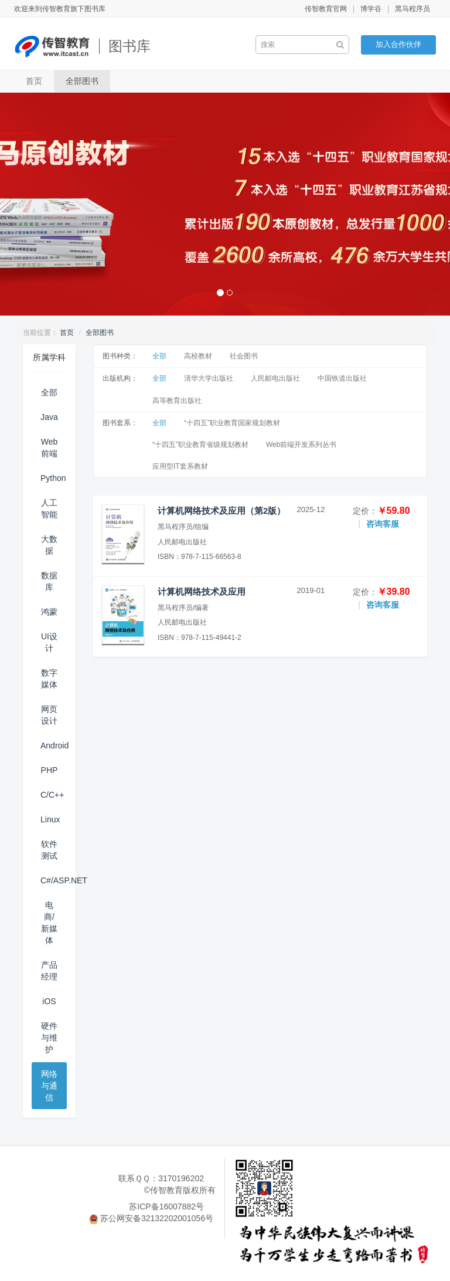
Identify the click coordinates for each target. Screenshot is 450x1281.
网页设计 (49, 715)
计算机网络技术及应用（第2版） (221, 511)
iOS (49, 1001)
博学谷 (370, 9)
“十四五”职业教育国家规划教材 (232, 423)
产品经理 (49, 970)
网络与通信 (49, 1085)
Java (49, 417)
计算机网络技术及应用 (202, 592)
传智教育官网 (326, 9)
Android (53, 745)
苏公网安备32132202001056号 (156, 1218)
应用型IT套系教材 (180, 466)
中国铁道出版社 (342, 378)
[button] (33, 204)
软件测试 (49, 849)
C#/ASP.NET (53, 880)
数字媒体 (49, 678)
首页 (34, 81)
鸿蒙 (49, 611)
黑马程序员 (412, 9)
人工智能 (49, 508)
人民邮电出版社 (275, 378)
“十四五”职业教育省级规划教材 (200, 444)
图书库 (129, 46)
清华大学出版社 (208, 378)
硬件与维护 (49, 1037)
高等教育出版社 (177, 400)
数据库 (49, 581)
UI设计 (49, 642)
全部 (49, 392)
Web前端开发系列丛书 (301, 444)
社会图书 (244, 356)
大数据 (49, 544)
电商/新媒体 (49, 922)
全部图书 (82, 81)
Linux (50, 819)
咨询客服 (382, 523)
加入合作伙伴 (398, 44)
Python (53, 478)
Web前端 (49, 447)
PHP (49, 770)
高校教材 (198, 356)
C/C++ (52, 794)
